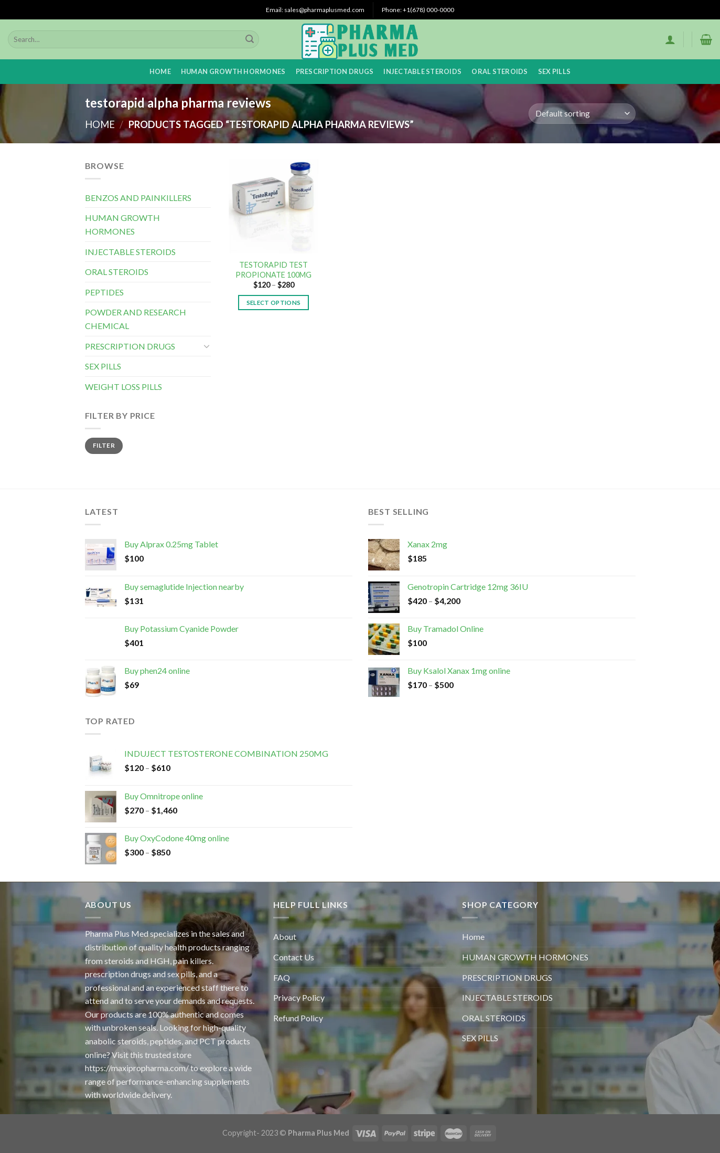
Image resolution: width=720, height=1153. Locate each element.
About (284, 937)
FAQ (281, 977)
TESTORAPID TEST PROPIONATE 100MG (273, 269)
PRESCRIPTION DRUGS (335, 71)
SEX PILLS (554, 71)
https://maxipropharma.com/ (137, 1068)
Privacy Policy (299, 997)
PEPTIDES (104, 292)
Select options (273, 302)
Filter (104, 445)
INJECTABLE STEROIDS (422, 71)
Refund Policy (298, 1018)
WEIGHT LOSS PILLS (123, 387)
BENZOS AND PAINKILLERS (138, 198)
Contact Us (293, 957)
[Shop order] (582, 113)
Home (160, 71)
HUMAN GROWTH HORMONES (233, 71)
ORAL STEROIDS (499, 71)
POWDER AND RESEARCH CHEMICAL (135, 319)
